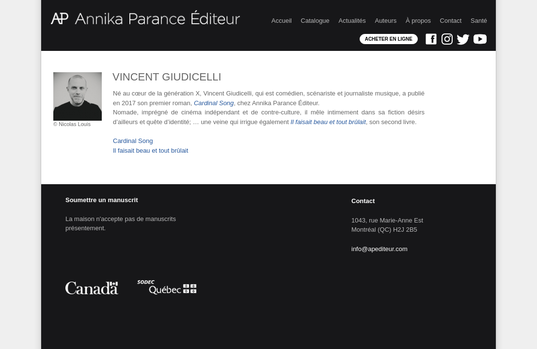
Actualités (351, 20)
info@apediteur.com (379, 249)
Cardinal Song (133, 140)
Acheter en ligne (388, 39)
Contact (451, 20)
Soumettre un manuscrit (101, 200)
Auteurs (385, 20)
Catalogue (315, 20)
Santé (479, 20)
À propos (418, 20)
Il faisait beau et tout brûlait (150, 150)
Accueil (281, 20)
